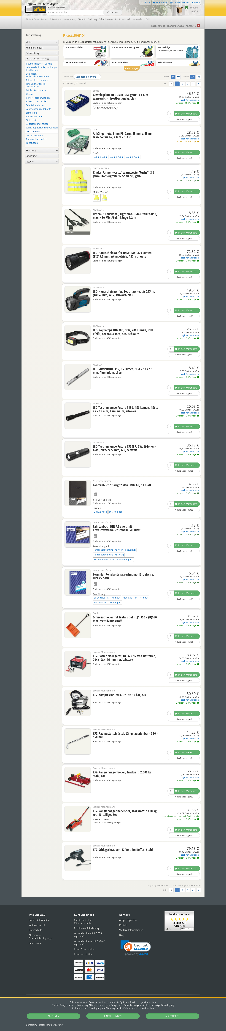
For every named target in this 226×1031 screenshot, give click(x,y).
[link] (135, 948)
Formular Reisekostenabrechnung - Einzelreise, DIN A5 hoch (123, 576)
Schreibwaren (106, 19)
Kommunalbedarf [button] (42, 47)
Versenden (138, 19)
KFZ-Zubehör (33, 131)
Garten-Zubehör (34, 135)
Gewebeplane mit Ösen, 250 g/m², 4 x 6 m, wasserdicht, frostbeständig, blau (121, 96)
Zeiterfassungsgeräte (37, 124)
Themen (175, 25)
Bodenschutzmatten (36, 139)
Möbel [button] (42, 42)
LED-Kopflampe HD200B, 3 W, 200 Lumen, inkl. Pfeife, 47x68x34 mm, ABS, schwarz (123, 332)
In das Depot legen (184, 119)
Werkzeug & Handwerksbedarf (42, 127)
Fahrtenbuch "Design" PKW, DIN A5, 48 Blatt (122, 485)
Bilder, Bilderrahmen (37, 80)
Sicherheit (31, 120)
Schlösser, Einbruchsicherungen (37, 75)
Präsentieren (56, 19)
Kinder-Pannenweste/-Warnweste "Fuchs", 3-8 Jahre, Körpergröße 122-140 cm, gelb (124, 174)
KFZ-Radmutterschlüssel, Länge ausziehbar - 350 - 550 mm (125, 735)
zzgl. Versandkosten (190, 100)
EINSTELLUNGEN (113, 1016)
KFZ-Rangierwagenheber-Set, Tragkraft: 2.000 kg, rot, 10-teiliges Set (125, 813)
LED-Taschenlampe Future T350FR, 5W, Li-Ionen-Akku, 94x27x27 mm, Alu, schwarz (124, 448)
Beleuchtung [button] (42, 53)
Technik (82, 19)
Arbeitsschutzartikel (36, 101)
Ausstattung (70, 19)
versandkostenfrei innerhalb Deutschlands (180, 816)
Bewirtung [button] (42, 155)
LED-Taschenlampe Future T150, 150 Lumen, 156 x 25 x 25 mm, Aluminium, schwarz (125, 409)
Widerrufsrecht (37, 925)
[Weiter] (198, 84)
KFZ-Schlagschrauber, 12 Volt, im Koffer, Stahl (123, 849)
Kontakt (123, 925)
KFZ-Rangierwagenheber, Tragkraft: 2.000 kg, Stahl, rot (122, 774)
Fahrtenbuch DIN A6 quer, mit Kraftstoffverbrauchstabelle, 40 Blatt (116, 528)
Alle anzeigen (131, 68)
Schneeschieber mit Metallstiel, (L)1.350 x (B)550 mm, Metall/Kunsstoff (125, 619)
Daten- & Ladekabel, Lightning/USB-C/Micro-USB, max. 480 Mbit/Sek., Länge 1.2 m (125, 216)
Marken (158, 25)
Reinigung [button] (42, 150)
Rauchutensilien (34, 116)
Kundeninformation (39, 920)
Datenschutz (51, 1024)
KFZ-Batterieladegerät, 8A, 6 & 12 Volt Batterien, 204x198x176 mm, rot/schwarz (124, 658)
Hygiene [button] (42, 161)
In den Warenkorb (186, 113)
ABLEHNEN (53, 1016)
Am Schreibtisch (123, 19)
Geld (147, 19)
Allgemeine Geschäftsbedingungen (41, 936)
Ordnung (92, 19)
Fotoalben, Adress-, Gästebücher (36, 85)
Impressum (31, 1024)
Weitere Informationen (131, 929)
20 (193, 76)
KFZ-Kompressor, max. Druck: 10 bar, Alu (119, 695)
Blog (121, 934)
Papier (44, 19)
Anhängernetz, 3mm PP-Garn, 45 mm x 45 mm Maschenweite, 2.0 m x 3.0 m (123, 135)
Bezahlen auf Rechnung (86, 928)
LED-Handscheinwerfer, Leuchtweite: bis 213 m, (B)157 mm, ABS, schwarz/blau (124, 293)
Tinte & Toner (32, 19)
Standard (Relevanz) (87, 76)
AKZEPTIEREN (172, 1016)
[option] (131, 59)
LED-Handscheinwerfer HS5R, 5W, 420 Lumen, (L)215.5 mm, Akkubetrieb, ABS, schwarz (123, 254)
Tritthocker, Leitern (36, 90)
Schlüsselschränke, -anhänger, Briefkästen (42, 68)
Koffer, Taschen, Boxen (38, 98)
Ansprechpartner (128, 920)
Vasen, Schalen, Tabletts (38, 109)
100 (198, 77)
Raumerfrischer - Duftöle (39, 64)
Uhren (29, 94)
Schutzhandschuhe (36, 105)
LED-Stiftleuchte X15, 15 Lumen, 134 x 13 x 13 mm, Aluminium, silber (122, 371)
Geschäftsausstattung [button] (42, 58)
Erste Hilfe (31, 113)
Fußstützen (32, 143)
